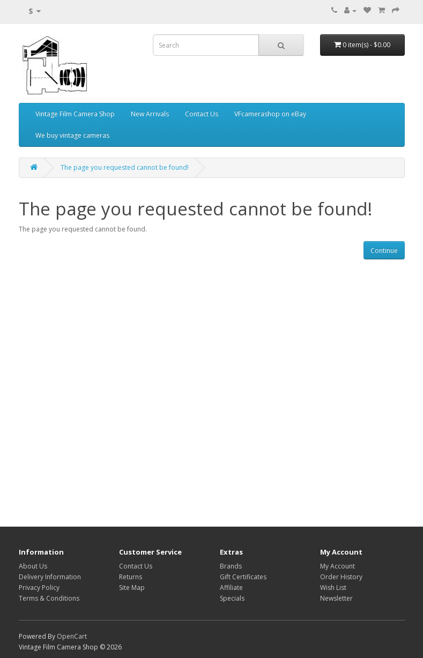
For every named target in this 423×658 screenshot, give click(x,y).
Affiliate (231, 587)
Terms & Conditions (49, 598)
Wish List (333, 587)
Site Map (132, 587)
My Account (337, 566)
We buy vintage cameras (72, 135)
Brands (231, 566)
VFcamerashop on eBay (270, 113)
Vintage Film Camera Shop (75, 113)
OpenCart (72, 636)
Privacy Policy (39, 587)
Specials (232, 598)
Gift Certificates (243, 576)
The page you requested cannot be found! (125, 167)
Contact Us (201, 113)
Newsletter (336, 598)
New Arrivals (150, 113)
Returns (130, 576)
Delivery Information (50, 576)
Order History (341, 576)
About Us (33, 566)
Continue (384, 250)
